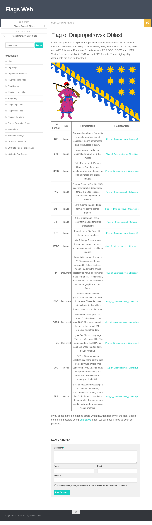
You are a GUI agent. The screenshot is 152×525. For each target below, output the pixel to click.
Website (57, 479)
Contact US (85, 423)
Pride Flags (13, 129)
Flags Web (19, 9)
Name (57, 470)
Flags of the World (16, 117)
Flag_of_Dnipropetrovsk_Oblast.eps (121, 400)
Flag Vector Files (15, 111)
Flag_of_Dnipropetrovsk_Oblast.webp (121, 246)
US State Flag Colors (17, 154)
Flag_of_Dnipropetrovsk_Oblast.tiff (121, 233)
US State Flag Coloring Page (21, 148)
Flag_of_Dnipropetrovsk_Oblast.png (121, 192)
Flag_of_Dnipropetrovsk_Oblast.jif (121, 222)
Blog (10, 61)
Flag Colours (13, 86)
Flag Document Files (17, 92)
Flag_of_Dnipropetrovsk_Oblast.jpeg (121, 171)
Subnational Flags (63, 23)
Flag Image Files (15, 104)
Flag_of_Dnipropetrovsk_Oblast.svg (121, 370)
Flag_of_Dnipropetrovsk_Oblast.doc (121, 301)
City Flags (12, 67)
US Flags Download (17, 141)
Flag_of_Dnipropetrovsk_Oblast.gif (121, 139)
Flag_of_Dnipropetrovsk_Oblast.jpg (121, 154)
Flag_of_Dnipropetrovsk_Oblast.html (121, 343)
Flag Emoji (12, 98)
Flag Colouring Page (17, 80)
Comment (59, 452)
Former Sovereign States (19, 123)
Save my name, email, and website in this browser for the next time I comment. (92, 489)
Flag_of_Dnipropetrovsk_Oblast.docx (121, 322)
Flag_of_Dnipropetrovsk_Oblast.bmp (121, 209)
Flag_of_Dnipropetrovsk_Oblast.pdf (121, 273)
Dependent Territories (17, 73)
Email (100, 470)
